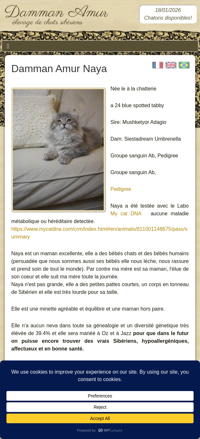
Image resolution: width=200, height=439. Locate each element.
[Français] (158, 65)
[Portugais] (184, 65)
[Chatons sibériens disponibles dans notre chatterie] (168, 14)
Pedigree (120, 189)
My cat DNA (125, 213)
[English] (171, 65)
